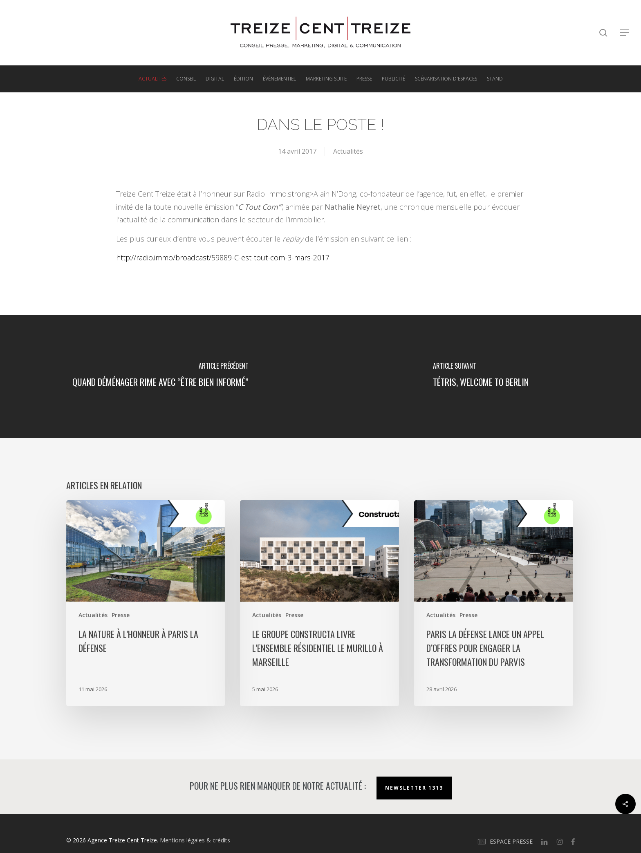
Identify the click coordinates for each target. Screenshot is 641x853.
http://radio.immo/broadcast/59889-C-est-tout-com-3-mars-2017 (222, 257)
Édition (243, 79)
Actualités (152, 79)
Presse (364, 79)
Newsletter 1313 (414, 787)
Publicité (393, 79)
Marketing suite (326, 79)
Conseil (186, 79)
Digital (215, 79)
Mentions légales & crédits (195, 840)
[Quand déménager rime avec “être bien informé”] (160, 376)
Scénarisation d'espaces (446, 79)
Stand (495, 79)
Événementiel (279, 79)
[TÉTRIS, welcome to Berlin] (480, 376)
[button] (625, 33)
